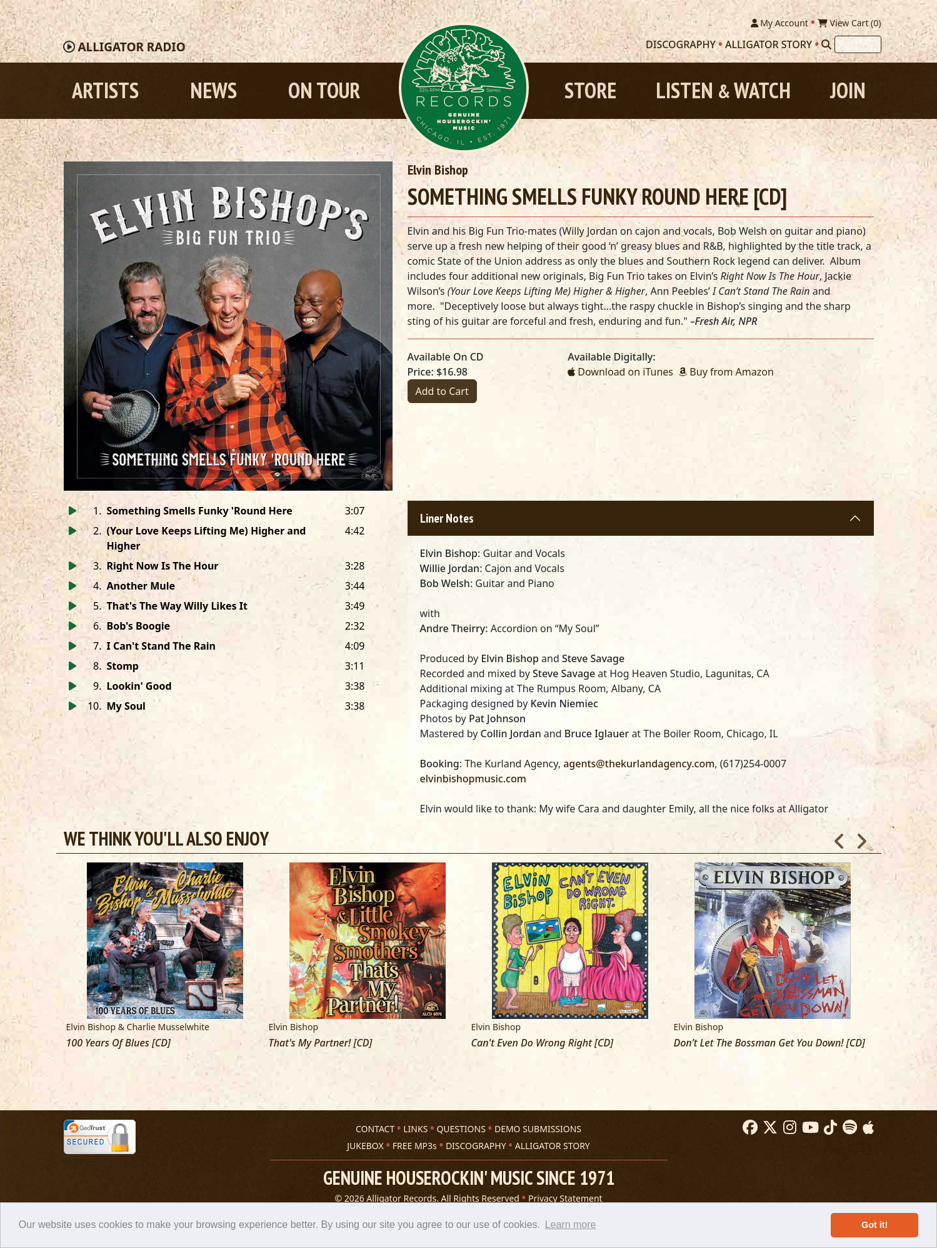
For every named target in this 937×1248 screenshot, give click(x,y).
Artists (105, 90)
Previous (839, 837)
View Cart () (849, 23)
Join (848, 90)
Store (590, 90)
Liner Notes (447, 518)
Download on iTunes (620, 372)
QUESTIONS (460, 1129)
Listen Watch (723, 90)
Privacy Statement (565, 1198)
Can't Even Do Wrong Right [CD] (542, 1043)
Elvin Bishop (438, 169)
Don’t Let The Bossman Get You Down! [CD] (769, 1043)
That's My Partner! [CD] (321, 1043)
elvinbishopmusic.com (473, 778)
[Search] (826, 44)
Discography (681, 44)
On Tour (324, 90)
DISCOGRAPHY (476, 1146)
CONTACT (375, 1129)
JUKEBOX (365, 1146)
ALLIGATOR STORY (552, 1146)
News (213, 90)
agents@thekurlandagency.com (638, 763)
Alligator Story (768, 44)
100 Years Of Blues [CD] (118, 1043)
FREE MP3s (415, 1146)
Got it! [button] (874, 1225)
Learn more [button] (570, 1224)
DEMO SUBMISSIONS (537, 1129)
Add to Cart (442, 391)
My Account (779, 23)
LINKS (415, 1129)
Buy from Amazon (726, 372)
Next (861, 837)
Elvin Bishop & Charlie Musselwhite (137, 1027)
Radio (131, 47)
